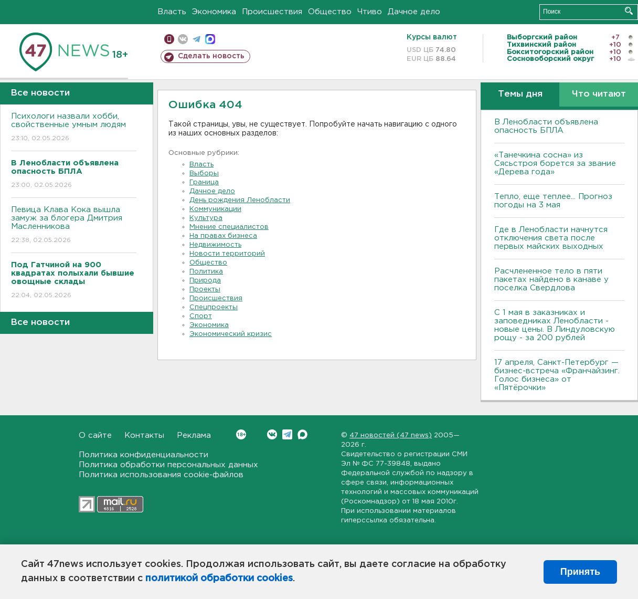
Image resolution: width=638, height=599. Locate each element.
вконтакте (183, 39)
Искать (629, 11)
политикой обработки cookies (219, 578)
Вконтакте (241, 434)
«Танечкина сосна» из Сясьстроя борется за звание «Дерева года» (555, 163)
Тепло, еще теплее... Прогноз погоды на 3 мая (553, 200)
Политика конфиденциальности (143, 454)
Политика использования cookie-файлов (161, 474)
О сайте (95, 435)
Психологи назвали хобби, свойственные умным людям (73, 128)
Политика (206, 272)
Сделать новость (211, 56)
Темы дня (520, 94)
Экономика (214, 11)
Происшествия (272, 11)
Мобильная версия (169, 39)
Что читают (599, 94)
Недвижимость (215, 245)
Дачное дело (414, 11)
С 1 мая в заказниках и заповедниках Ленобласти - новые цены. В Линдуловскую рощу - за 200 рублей (554, 325)
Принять (580, 571)
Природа (205, 280)
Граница (204, 182)
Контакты (144, 435)
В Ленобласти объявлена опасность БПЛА (546, 126)
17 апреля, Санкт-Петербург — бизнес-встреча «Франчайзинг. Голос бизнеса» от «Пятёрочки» (557, 375)
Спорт (200, 316)
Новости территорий (227, 254)
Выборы (204, 173)
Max (302, 434)
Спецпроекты (213, 307)
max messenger (210, 39)
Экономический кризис (230, 334)
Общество (330, 11)
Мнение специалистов (229, 227)
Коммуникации (215, 209)
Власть (171, 11)
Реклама (194, 435)
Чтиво (369, 11)
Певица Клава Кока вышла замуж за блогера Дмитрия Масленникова (73, 225)
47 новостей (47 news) (390, 435)
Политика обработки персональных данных (168, 464)
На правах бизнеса (223, 236)
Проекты (204, 289)
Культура (205, 218)
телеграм (196, 39)
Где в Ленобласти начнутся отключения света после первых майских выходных (551, 238)
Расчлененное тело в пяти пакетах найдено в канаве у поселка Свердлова (551, 279)
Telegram (287, 434)
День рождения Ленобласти (239, 200)
